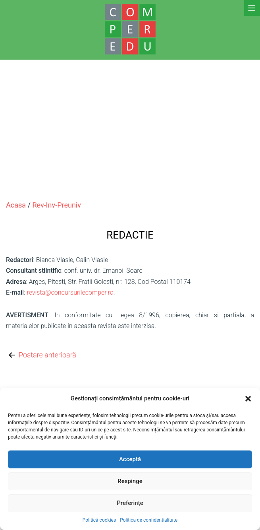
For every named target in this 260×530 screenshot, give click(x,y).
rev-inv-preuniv (56, 205)
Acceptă (130, 459)
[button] (248, 399)
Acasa (16, 205)
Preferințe (130, 503)
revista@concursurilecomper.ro (70, 292)
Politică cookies (99, 520)
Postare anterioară (41, 355)
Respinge (129, 481)
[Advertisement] (130, 123)
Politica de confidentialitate (148, 520)
